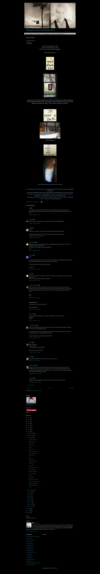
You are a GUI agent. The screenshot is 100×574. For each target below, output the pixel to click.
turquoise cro (32, 365)
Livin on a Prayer (32, 473)
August (30, 492)
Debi (44, 198)
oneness (30, 447)
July (30, 494)
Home (26, 33)
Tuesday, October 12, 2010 (34, 214)
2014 (29, 423)
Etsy (30, 457)
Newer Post (28, 388)
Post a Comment (31, 385)
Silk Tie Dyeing (32, 469)
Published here (60, 33)
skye (30, 273)
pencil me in (31, 449)
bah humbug (31, 465)
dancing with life (32, 441)
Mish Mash (38, 33)
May (30, 498)
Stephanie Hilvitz (31, 559)
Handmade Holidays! (33, 485)
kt (29, 208)
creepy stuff (31, 443)
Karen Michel (30, 543)
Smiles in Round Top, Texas (34, 481)
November (31, 435)
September (31, 490)
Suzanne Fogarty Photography (33, 562)
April (30, 500)
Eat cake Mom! (32, 455)
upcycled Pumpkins (33, 461)
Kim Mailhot (32, 242)
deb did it (36, 523)
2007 (29, 512)
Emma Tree (29, 541)
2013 (29, 425)
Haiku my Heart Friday (33, 479)
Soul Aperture (30, 555)
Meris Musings (30, 545)
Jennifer (31, 378)
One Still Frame (30, 548)
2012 (29, 427)
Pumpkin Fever (32, 459)
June (30, 496)
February (31, 504)
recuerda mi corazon (31, 564)
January (30, 506)
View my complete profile (31, 531)
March (30, 502)
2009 (29, 508)
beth (30, 227)
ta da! (30, 487)
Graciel (40, 198)
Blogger (55, 568)
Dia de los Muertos (33, 439)
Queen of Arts (30, 550)
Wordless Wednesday (33, 451)
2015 (29, 421)
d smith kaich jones (33, 285)
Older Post (71, 388)
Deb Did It (53, 33)
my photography (45, 33)
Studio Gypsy (30, 561)
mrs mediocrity (32, 325)
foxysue (30, 219)
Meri (30, 356)
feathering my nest (32, 467)
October (31, 437)
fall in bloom (31, 477)
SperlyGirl (29, 557)
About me (32, 33)
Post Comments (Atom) (37, 390)
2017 (29, 417)
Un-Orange (31, 463)
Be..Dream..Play (30, 540)
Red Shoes (29, 554)
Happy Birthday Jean (33, 453)
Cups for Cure (32, 445)
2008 (29, 510)
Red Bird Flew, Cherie (32, 552)
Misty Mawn (30, 547)
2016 (29, 419)
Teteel (30, 342)
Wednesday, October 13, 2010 (35, 373)
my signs (30, 475)
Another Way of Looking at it (33, 536)
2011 (29, 429)
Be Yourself (29, 538)
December (31, 433)
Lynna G (31, 313)
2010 (29, 431)
